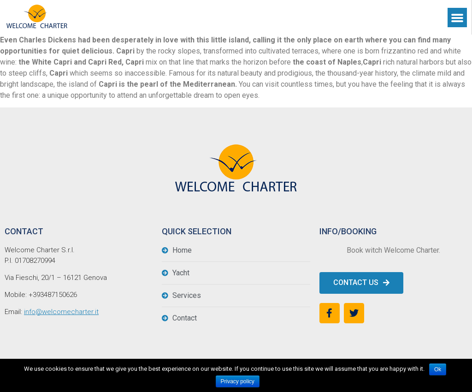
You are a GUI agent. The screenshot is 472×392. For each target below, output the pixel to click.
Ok (437, 369)
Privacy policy (237, 381)
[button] (361, 283)
